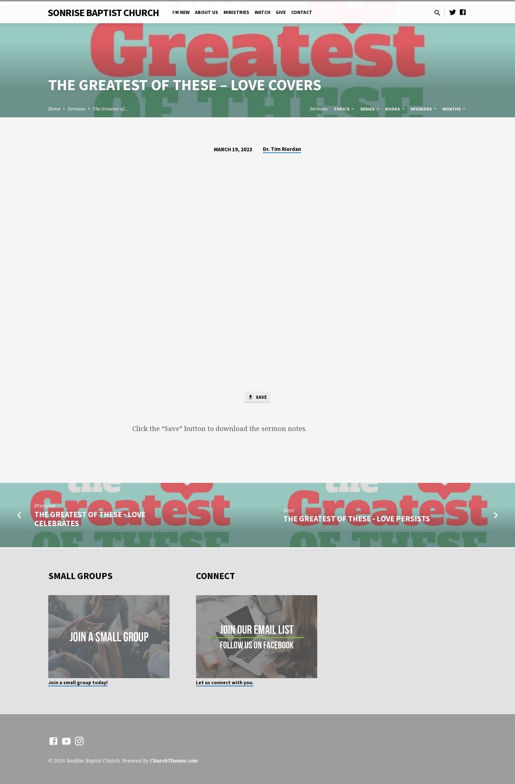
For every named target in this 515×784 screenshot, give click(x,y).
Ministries (236, 12)
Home (54, 109)
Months (454, 109)
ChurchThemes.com (174, 760)
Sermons (76, 109)
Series (370, 109)
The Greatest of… (110, 109)
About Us (206, 12)
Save (257, 397)
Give (281, 12)
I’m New (181, 12)
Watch (262, 12)
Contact (301, 12)
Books (395, 109)
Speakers (424, 109)
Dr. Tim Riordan (282, 149)
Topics (344, 109)
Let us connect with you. (225, 683)
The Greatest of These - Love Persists (356, 520)
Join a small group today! (78, 683)
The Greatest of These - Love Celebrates (90, 519)
